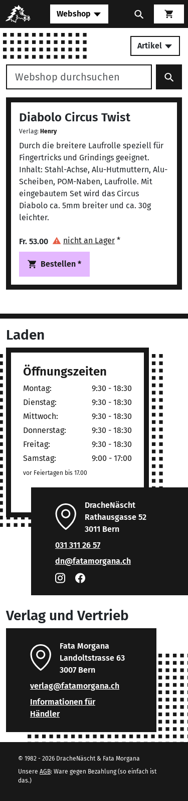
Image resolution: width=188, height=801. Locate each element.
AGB (45, 771)
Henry (48, 131)
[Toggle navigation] (79, 13)
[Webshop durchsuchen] (79, 76)
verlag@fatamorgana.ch (74, 686)
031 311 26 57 (77, 545)
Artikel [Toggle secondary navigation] (155, 45)
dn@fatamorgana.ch (93, 561)
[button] (86, 240)
